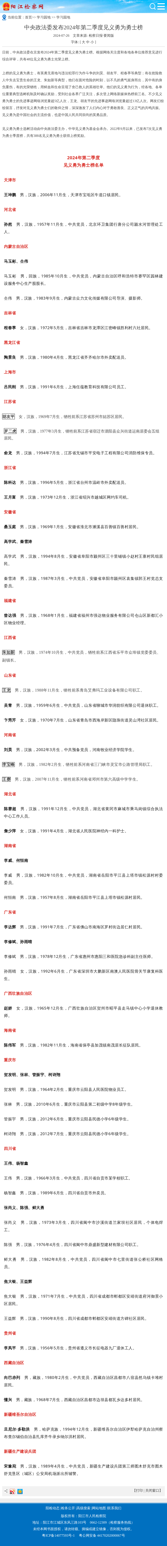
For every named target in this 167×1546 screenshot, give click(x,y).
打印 (139, 1490)
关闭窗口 (152, 1490)
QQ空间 (20, 1491)
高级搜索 (83, 1508)
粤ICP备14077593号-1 (58, 1535)
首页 (28, 17)
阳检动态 (53, 1508)
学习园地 (44, 17)
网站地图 (99, 1508)
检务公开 (68, 1508)
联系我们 (114, 1508)
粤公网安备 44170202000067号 (102, 1535)
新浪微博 (12, 1491)
